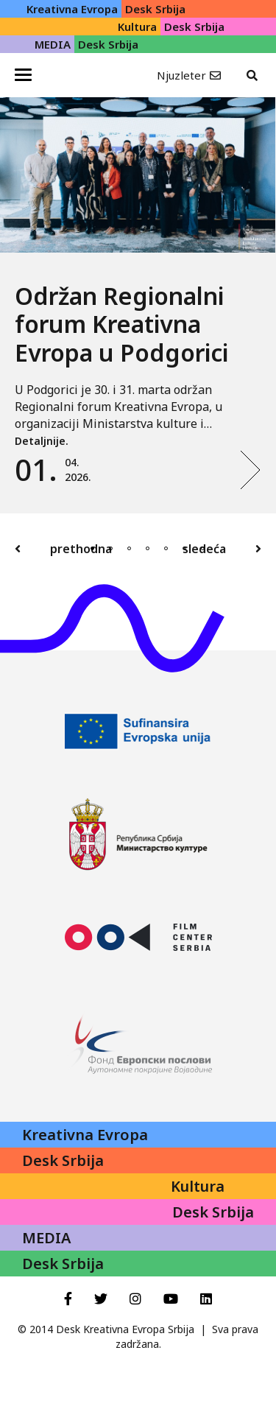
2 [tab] (111, 548)
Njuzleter (181, 75)
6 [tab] (184, 548)
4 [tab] (147, 548)
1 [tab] (92, 548)
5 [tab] (166, 548)
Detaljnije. (41, 441)
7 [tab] (203, 548)
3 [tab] (129, 548)
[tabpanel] (138, 305)
